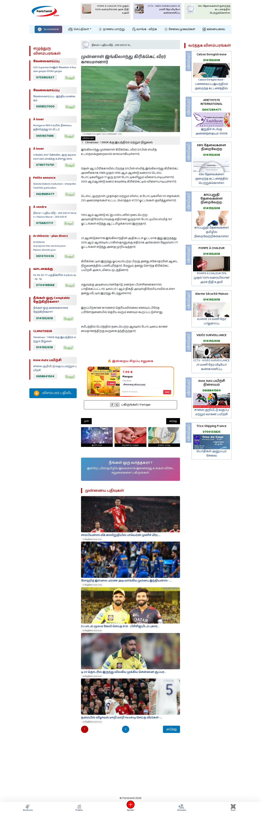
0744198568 (45, 285)
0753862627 (45, 77)
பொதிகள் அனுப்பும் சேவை (211, 453)
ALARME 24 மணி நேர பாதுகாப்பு (211, 321)
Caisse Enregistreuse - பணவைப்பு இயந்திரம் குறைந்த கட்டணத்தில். (211, 84)
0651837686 (45, 135)
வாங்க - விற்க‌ (144, 29)
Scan (233, 808)
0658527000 (45, 106)
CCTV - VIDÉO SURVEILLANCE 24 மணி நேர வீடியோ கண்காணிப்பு (211, 364)
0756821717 (44, 223)
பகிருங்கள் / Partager (130, 404)
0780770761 (45, 164)
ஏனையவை (214, 29)
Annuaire (181, 808)
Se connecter (48, 29)
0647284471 (211, 109)
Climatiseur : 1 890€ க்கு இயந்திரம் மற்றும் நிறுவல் (117, 140)
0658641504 (45, 376)
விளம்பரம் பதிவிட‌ (53, 393)
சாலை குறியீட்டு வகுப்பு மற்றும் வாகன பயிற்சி (211, 412)
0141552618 (44, 318)
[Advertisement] (53, 461)
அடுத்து (173, 421)
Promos (79, 808)
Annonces (28, 808)
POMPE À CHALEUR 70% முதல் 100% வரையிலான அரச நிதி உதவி (211, 277)
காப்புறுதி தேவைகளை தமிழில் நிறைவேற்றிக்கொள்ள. (211, 232)
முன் (86, 421)
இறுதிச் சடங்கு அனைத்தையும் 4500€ (212, 131)
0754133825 (211, 431)
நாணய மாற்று (112, 29)
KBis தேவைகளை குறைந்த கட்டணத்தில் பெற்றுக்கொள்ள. (211, 178)
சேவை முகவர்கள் (179, 29)
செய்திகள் (78, 29)
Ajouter (130, 808)
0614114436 (45, 256)
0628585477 (45, 194)
